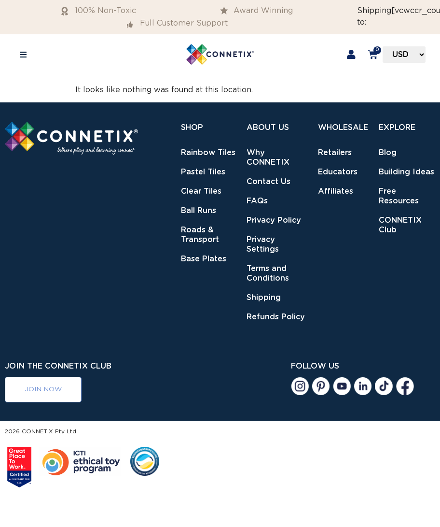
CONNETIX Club (400, 225)
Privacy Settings (263, 244)
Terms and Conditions (268, 273)
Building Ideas (406, 172)
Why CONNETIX (268, 157)
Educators (338, 172)
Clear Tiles (201, 191)
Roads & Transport (200, 234)
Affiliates (335, 191)
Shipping (264, 297)
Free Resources (399, 196)
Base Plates (203, 259)
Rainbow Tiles (208, 153)
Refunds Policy (276, 317)
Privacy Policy (274, 220)
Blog (388, 153)
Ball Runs (198, 210)
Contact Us (268, 181)
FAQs (257, 201)
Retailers (335, 153)
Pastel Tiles (203, 172)
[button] (22, 54)
